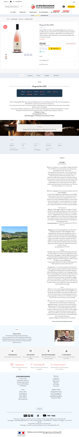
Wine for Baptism (23, 396)
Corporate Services (23, 393)
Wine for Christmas (23, 398)
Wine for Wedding (23, 395)
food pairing (30, 75)
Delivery (58, 56)
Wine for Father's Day (23, 399)
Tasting (21, 75)
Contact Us (39, 409)
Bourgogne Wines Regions (56, 395)
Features (38, 75)
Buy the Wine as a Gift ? (58, 64)
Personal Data (56, 386)
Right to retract (56, 381)
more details (42, 39)
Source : (54, 321)
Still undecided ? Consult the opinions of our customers (59, 368)
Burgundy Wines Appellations (56, 396)
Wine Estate (56, 75)
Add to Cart (55, 48)
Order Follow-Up (56, 380)
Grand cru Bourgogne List (56, 393)
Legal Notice (56, 383)
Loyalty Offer (56, 378)
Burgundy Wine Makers (56, 398)
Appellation (47, 75)
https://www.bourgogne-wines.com (64, 321)
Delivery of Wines (23, 391)
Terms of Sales (56, 384)
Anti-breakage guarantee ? (58, 60)
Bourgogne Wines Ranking (56, 391)
